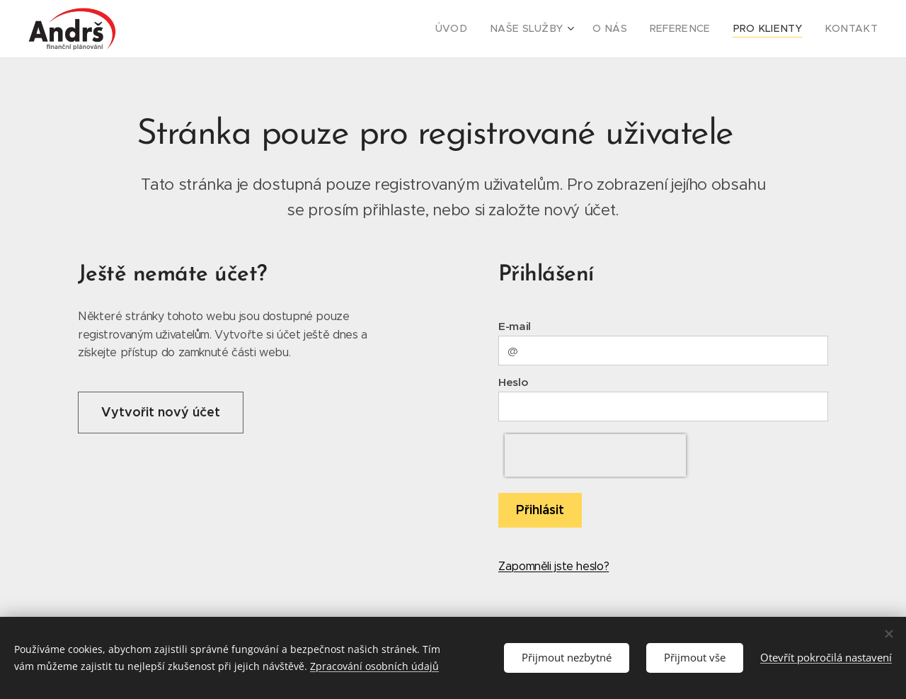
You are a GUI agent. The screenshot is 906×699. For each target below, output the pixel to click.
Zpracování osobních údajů (374, 666)
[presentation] (595, 455)
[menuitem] (484, 29)
